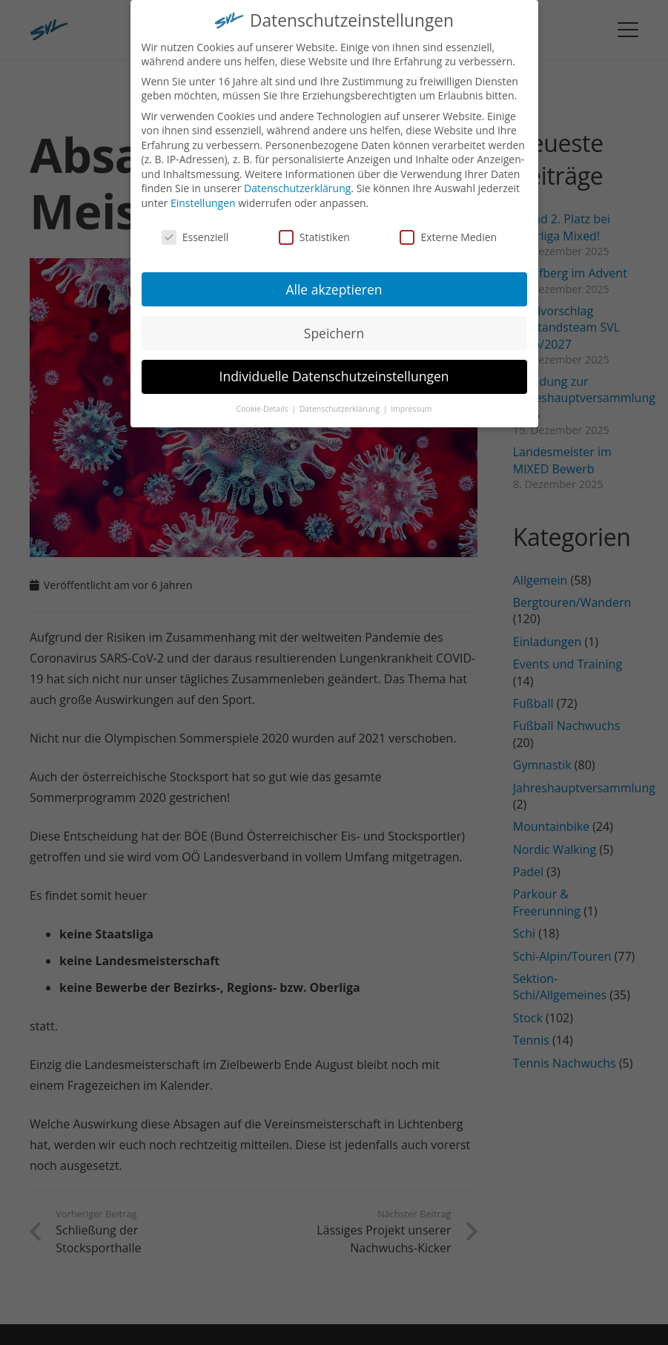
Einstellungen (203, 194)
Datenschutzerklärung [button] (341, 400)
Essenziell (195, 228)
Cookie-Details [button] (263, 400)
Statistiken (314, 228)
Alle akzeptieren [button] (333, 280)
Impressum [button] (411, 400)
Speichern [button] (334, 324)
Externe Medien (448, 228)
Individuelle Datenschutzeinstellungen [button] (334, 368)
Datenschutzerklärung (297, 180)
